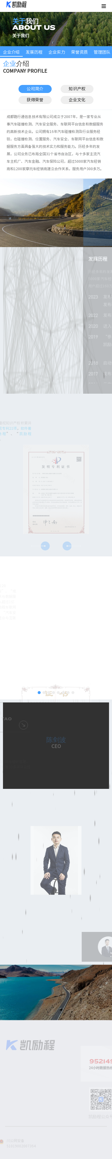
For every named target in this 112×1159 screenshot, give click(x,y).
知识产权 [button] (76, 89)
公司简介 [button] (34, 89)
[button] (45, 546)
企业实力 (56, 52)
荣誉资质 (79, 52)
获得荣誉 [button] (34, 100)
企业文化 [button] (76, 100)
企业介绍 (11, 52)
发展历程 (34, 52)
